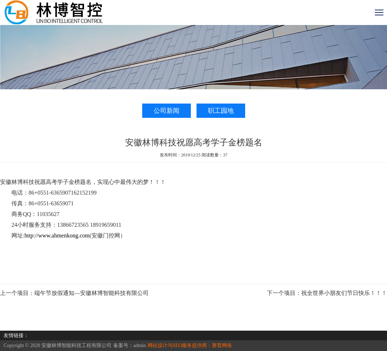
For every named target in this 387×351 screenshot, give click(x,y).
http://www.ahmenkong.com (56, 235)
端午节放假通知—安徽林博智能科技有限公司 (91, 293)
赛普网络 (222, 345)
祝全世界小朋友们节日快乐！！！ (344, 293)
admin (139, 345)
